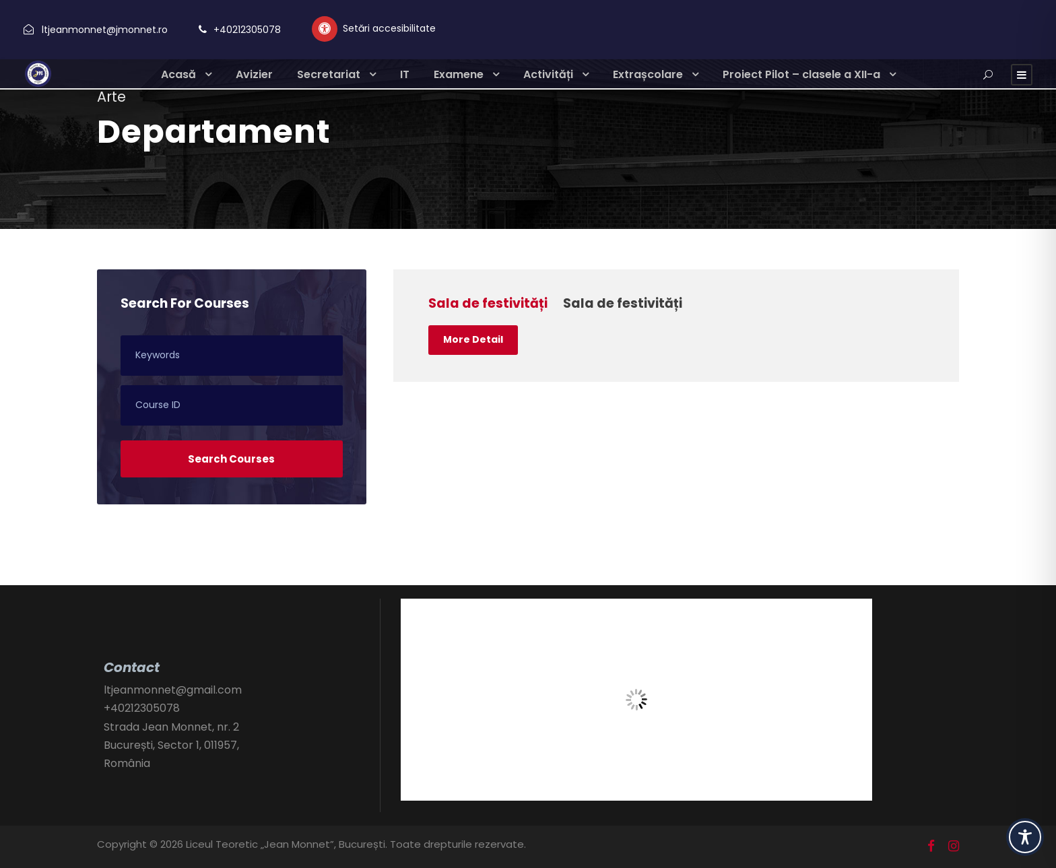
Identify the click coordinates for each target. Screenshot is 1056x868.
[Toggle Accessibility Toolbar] (1025, 837)
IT (404, 74)
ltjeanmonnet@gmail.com (173, 690)
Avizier (254, 74)
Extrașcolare (648, 74)
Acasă (178, 74)
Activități (548, 74)
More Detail (473, 339)
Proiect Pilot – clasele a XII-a (801, 74)
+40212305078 (247, 29)
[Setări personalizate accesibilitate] (374, 29)
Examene (459, 74)
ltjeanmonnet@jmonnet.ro (105, 29)
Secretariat (328, 74)
